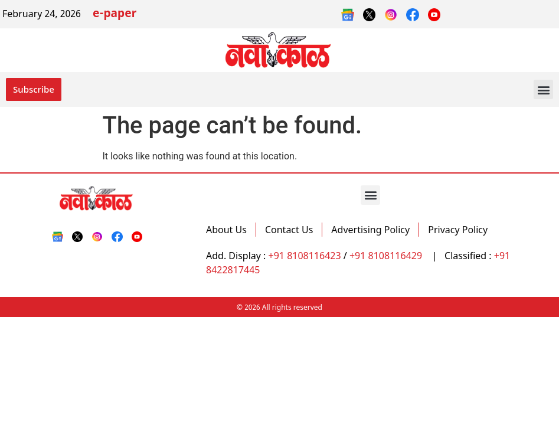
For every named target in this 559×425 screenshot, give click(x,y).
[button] (543, 89)
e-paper (114, 14)
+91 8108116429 (386, 255)
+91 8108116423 (305, 255)
